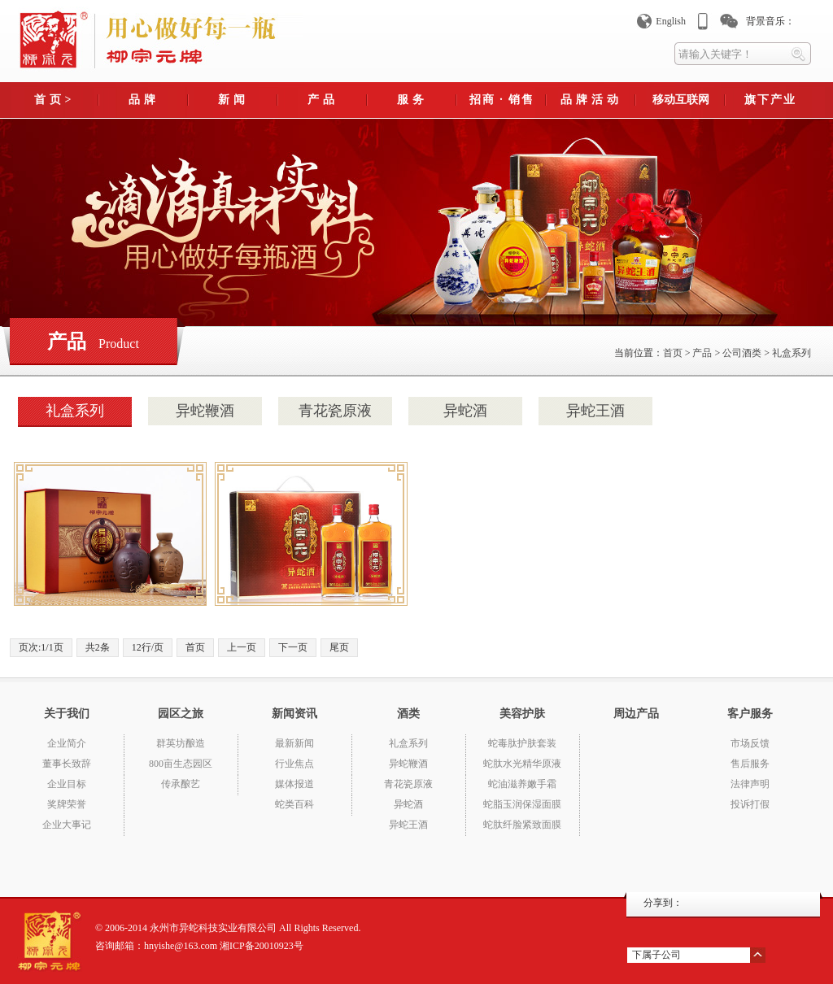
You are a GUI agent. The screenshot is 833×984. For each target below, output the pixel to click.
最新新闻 (294, 743)
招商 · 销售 (502, 100)
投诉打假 (750, 804)
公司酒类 (741, 353)
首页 (673, 353)
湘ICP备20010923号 (261, 945)
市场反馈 (750, 743)
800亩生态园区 (180, 763)
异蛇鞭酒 (205, 411)
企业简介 (66, 743)
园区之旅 (180, 714)
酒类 (408, 714)
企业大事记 (66, 824)
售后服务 (750, 763)
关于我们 (66, 714)
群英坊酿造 (180, 743)
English (671, 21)
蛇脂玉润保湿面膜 (522, 804)
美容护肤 (522, 714)
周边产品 (636, 714)
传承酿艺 (180, 784)
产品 (322, 100)
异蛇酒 (465, 411)
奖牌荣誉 (66, 804)
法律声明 (750, 784)
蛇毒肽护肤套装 (522, 743)
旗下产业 (770, 100)
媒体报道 (294, 784)
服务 (412, 100)
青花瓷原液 (335, 411)
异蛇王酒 (595, 411)
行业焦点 (294, 763)
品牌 (144, 100)
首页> (55, 100)
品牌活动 (591, 100)
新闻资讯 (294, 714)
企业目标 (66, 784)
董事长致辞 (66, 763)
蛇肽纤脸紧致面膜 (522, 824)
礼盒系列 (791, 353)
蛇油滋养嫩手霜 (522, 784)
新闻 (233, 100)
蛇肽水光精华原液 (522, 763)
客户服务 (750, 714)
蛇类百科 (294, 804)
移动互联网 (680, 100)
